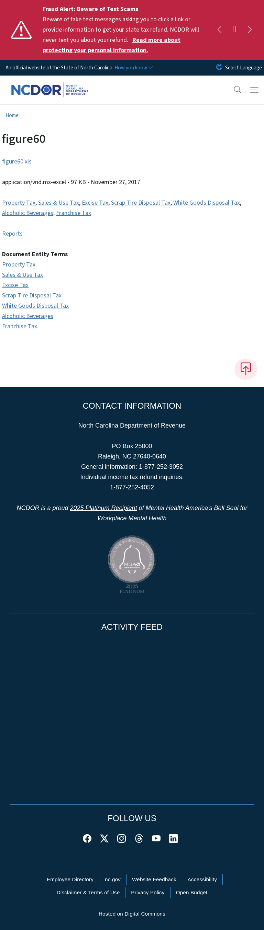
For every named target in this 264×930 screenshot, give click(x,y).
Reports (12, 233)
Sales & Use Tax (58, 203)
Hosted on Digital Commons (132, 914)
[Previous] (219, 30)
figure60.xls (17, 161)
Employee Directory (70, 879)
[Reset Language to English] (219, 68)
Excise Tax (95, 203)
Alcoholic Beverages (27, 213)
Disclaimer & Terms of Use (88, 892)
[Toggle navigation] (254, 90)
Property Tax (18, 203)
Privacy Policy (147, 892)
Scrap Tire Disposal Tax (140, 203)
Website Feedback (154, 879)
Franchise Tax (73, 213)
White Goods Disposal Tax (206, 203)
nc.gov (113, 879)
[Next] (249, 30)
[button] (233, 90)
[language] (243, 68)
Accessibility (202, 879)
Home (12, 115)
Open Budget (192, 892)
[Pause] (234, 30)
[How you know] (133, 68)
